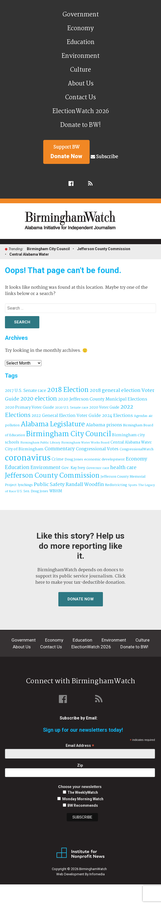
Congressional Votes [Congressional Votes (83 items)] (97, 449)
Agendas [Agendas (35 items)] (140, 416)
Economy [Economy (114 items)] (136, 459)
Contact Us (80, 97)
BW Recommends (82, 805)
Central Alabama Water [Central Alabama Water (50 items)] (131, 443)
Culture (80, 70)
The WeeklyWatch (82, 792)
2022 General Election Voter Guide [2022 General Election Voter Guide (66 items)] (66, 416)
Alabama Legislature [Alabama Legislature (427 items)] (53, 424)
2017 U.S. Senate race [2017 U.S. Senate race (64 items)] (25, 390)
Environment (80, 56)
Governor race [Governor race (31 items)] (97, 468)
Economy (80, 28)
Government (81, 15)
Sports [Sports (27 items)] (132, 485)
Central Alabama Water (29, 254)
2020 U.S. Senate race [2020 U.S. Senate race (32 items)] (71, 407)
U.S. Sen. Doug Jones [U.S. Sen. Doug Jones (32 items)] (32, 491)
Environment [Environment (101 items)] (45, 468)
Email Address (80, 745)
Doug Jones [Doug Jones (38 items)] (74, 459)
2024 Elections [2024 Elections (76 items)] (117, 415)
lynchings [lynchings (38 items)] (25, 485)
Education (81, 42)
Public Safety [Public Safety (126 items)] (49, 485)
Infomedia (97, 874)
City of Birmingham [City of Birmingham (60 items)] (24, 449)
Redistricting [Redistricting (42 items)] (116, 485)
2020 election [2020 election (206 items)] (38, 399)
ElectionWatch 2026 (80, 111)
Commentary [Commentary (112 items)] (60, 449)
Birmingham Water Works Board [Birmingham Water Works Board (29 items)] (85, 442)
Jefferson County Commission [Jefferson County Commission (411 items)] (52, 476)
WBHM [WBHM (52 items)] (55, 491)
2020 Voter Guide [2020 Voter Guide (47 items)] (104, 408)
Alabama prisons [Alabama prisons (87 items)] (104, 425)
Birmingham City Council (48, 249)
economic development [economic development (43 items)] (104, 459)
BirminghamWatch (83, 223)
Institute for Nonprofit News (80, 853)
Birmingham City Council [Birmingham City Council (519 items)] (68, 434)
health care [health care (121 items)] (123, 468)
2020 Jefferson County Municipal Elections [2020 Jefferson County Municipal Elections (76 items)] (102, 399)
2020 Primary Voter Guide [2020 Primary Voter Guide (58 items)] (29, 407)
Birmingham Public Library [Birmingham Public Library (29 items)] (40, 442)
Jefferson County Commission (103, 249)
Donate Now (80, 599)
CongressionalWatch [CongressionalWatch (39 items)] (136, 449)
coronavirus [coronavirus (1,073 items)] (28, 458)
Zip (80, 765)
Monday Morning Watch (82, 799)
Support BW (66, 152)
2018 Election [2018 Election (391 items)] (68, 390)
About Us (81, 84)
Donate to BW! (80, 125)
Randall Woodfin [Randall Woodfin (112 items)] (85, 485)
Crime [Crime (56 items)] (58, 459)
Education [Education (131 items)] (17, 468)
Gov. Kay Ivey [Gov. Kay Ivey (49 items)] (73, 468)
